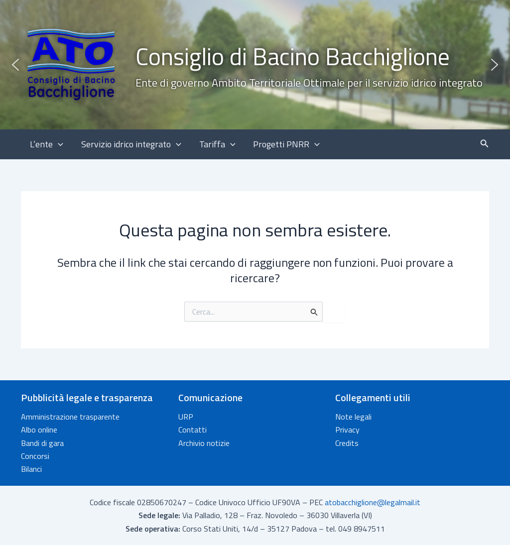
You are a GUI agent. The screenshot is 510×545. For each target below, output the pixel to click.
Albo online (39, 430)
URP (185, 417)
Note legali (353, 417)
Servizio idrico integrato (131, 144)
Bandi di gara (42, 443)
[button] (255, 64)
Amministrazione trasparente (70, 417)
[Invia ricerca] (314, 312)
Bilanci (31, 469)
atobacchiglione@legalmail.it (372, 502)
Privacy (347, 430)
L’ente (46, 144)
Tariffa (217, 144)
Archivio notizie (204, 443)
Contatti (192, 430)
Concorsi (35, 456)
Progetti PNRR (286, 144)
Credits (347, 443)
